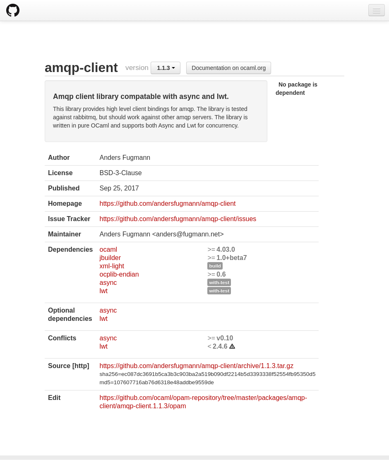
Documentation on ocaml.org (229, 68)
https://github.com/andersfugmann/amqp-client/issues (177, 218)
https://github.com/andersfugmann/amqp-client (167, 203)
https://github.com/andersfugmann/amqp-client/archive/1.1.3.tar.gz (196, 365)
